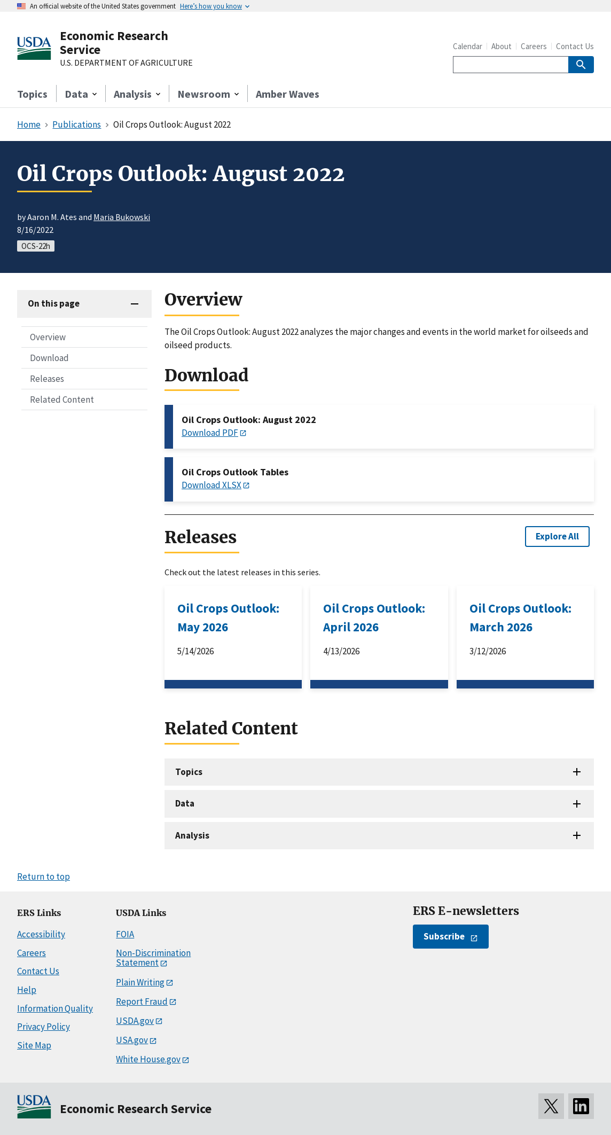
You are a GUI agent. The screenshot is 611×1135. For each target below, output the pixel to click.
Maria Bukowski (121, 217)
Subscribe (444, 936)
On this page (54, 303)
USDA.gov (135, 1021)
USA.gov (132, 1040)
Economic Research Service (114, 42)
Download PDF (210, 433)
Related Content (62, 399)
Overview (48, 337)
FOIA (125, 934)
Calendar (467, 46)
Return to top (43, 876)
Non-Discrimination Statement (153, 958)
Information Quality (55, 1008)
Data (184, 803)
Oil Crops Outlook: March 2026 (520, 617)
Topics (32, 93)
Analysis (192, 835)
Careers (534, 46)
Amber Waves (287, 93)
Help (26, 990)
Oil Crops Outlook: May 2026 (228, 617)
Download (49, 358)
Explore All (557, 536)
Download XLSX (211, 485)
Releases (47, 379)
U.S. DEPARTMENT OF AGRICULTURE (126, 63)
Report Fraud (142, 1001)
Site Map (34, 1045)
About (501, 46)
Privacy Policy (43, 1026)
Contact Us (575, 46)
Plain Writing (140, 982)
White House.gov (148, 1059)
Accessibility (41, 934)
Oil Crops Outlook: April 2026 (374, 617)
